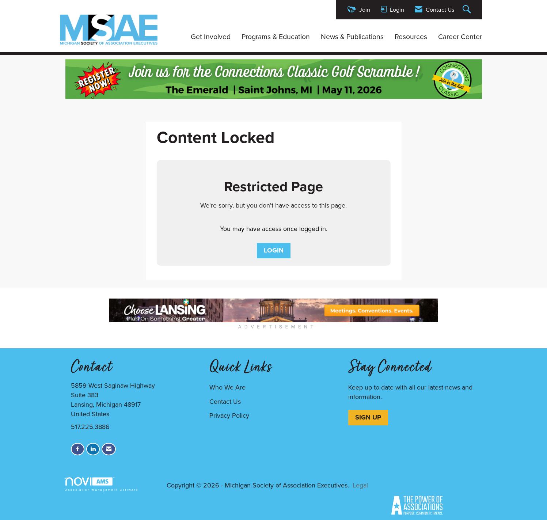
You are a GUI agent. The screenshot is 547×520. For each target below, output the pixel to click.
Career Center (460, 37)
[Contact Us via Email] (109, 449)
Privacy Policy (229, 415)
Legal (360, 485)
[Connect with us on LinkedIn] (93, 449)
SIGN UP (368, 417)
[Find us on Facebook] (77, 449)
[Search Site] (468, 10)
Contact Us (225, 401)
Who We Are (227, 387)
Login (274, 250)
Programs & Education (276, 37)
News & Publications (352, 37)
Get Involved (211, 37)
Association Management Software (101, 484)
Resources (411, 37)
